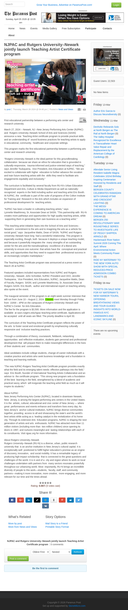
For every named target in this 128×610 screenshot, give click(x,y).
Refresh (78, 552)
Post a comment (18, 558)
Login (116, 5)
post (9, 109)
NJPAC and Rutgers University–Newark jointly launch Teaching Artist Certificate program (42, 49)
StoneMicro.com (77, 605)
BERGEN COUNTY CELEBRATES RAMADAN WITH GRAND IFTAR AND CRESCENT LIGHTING (107, 196)
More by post (15, 523)
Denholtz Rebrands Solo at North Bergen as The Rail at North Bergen (106, 130)
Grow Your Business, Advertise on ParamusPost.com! (64, 5)
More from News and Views (22, 526)
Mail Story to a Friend (57, 523)
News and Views (65, 109)
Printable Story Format (57, 526)
